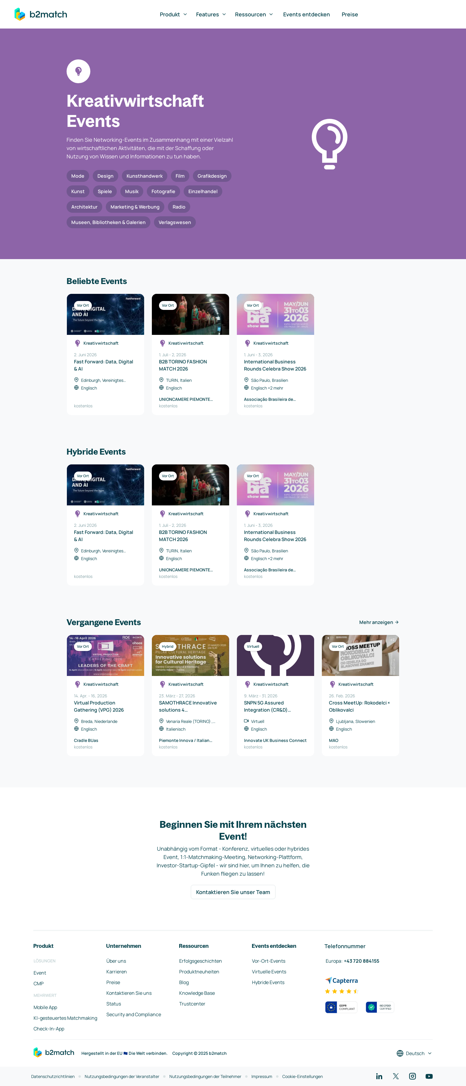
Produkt (174, 14)
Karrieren (116, 971)
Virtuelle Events (269, 971)
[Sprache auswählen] (414, 1053)
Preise (350, 14)
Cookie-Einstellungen (302, 1076)
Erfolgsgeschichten (200, 961)
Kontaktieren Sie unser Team (233, 892)
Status (113, 1003)
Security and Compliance (133, 1014)
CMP (39, 983)
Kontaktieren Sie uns (129, 993)
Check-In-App (49, 1028)
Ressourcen (254, 14)
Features (211, 14)
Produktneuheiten (199, 971)
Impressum (261, 1076)
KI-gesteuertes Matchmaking (65, 1018)
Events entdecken (306, 14)
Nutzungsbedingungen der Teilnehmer (205, 1076)
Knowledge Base (197, 993)
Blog (184, 982)
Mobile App (45, 1007)
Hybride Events (268, 982)
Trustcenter (192, 1003)
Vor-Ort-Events (268, 961)
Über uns (116, 961)
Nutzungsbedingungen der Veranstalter (122, 1076)
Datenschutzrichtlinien (53, 1076)
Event (40, 973)
